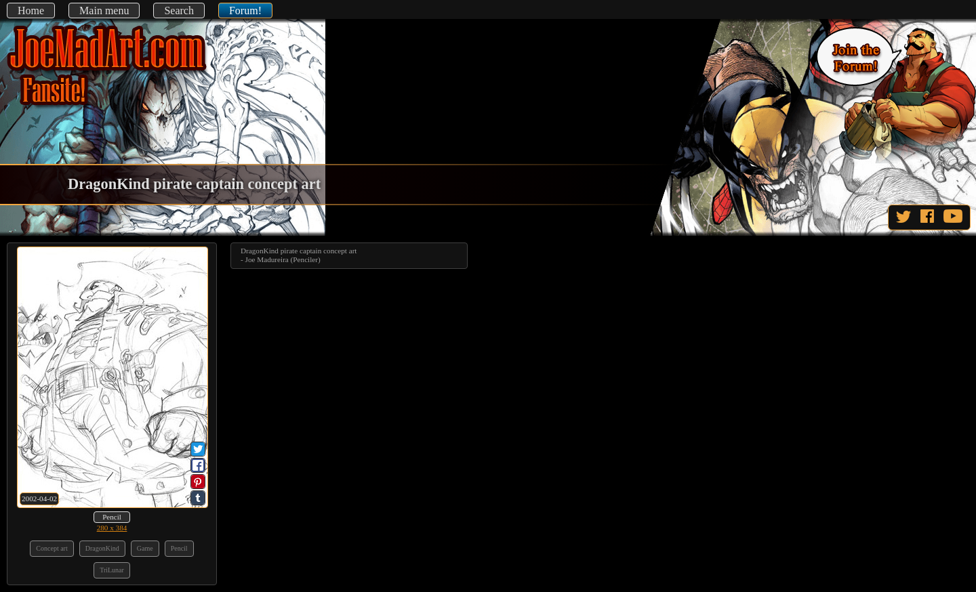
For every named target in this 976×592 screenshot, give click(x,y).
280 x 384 (112, 528)
